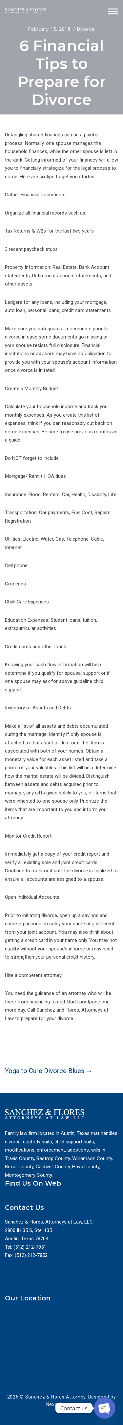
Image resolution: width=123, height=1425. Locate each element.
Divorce (86, 29)
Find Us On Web (33, 1183)
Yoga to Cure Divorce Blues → (48, 1071)
